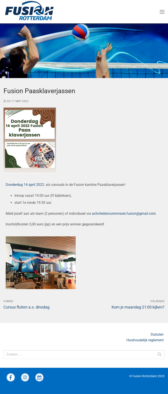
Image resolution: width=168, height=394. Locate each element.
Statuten (157, 334)
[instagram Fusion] (25, 377)
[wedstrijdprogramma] (39, 377)
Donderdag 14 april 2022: (25, 185)
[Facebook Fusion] (10, 377)
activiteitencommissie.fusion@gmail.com (124, 213)
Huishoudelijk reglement (145, 340)
